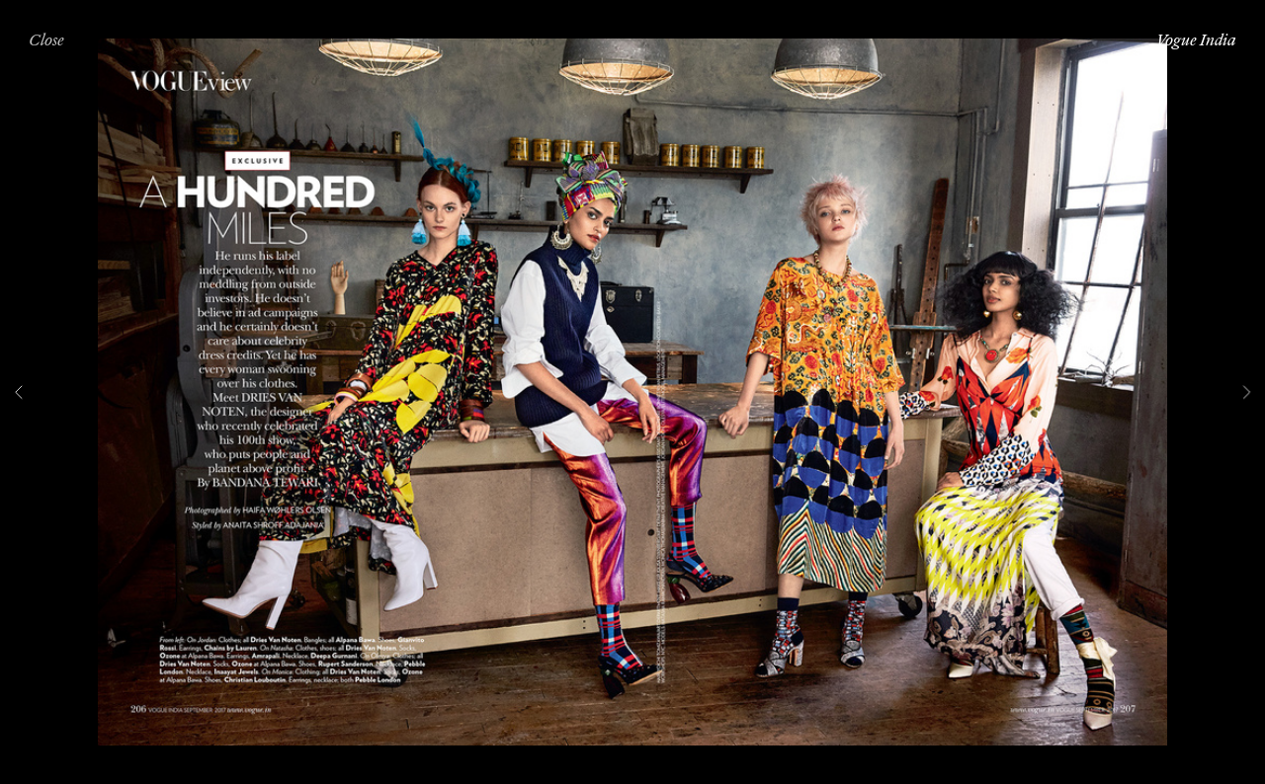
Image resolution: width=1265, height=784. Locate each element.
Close (46, 39)
